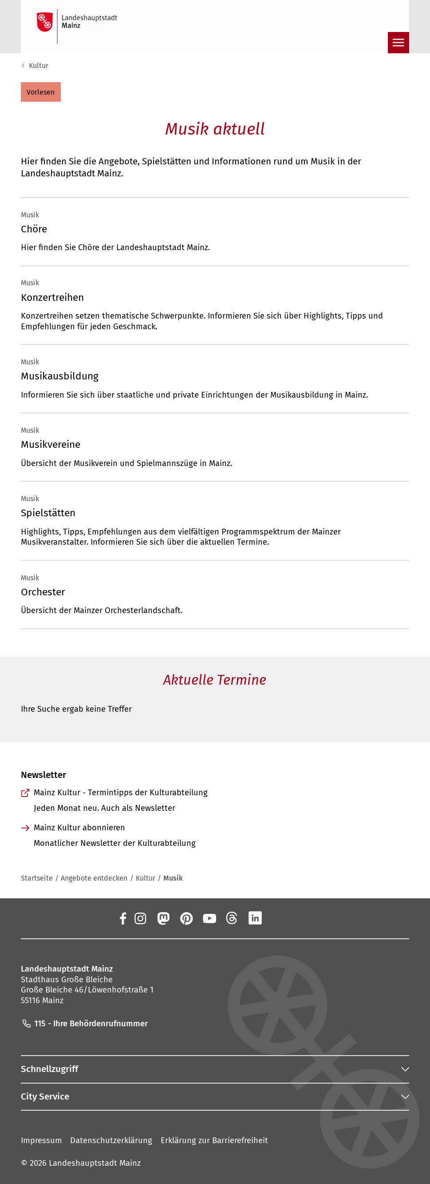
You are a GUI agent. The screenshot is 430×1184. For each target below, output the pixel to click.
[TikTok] (301, 918)
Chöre (34, 229)
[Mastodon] (163, 918)
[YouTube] (209, 918)
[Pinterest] (186, 918)
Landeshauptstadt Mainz (95, 1163)
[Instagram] (139, 918)
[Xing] (278, 918)
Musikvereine (50, 444)
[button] (41, 92)
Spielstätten (48, 513)
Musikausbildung (60, 376)
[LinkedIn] (255, 918)
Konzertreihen (52, 297)
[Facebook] (122, 918)
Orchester (43, 592)
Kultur (38, 65)
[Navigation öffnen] (398, 42)
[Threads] (232, 918)
